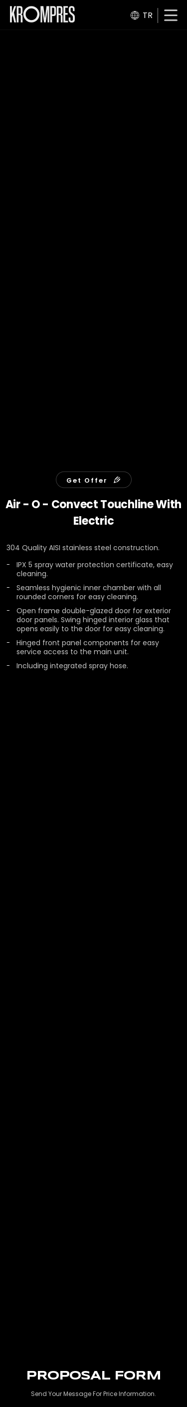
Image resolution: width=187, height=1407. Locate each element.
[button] (171, 16)
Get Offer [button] (93, 480)
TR (142, 15)
